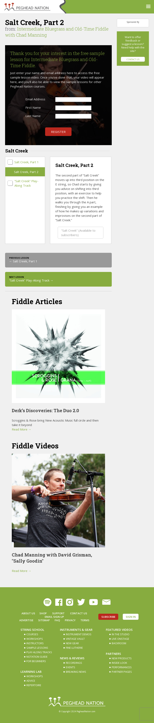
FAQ (57, 620)
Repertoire (33, 685)
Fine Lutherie (74, 648)
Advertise (26, 620)
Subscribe (108, 617)
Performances (122, 667)
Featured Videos (119, 630)
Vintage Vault (75, 639)
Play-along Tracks (39, 652)
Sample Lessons (37, 648)
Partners (113, 654)
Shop (43, 613)
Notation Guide (37, 656)
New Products (122, 658)
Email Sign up (54, 617)
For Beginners (36, 661)
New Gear (72, 643)
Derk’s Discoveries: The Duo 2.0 (45, 410)
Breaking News (76, 672)
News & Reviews (72, 658)
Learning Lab (31, 671)
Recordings (74, 663)
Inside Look (119, 663)
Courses (32, 634)
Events (70, 667)
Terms (84, 620)
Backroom (119, 643)
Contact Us (132, 59)
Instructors (35, 643)
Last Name (33, 116)
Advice (30, 680)
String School (32, 630)
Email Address (35, 99)
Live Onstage (120, 639)
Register (58, 132)
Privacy (70, 620)
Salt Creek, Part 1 (26, 162)
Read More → (21, 429)
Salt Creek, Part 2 (26, 172)
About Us (28, 613)
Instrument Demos (78, 634)
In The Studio (120, 634)
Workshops (34, 639)
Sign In (131, 617)
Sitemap (44, 620)
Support (58, 613)
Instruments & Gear (76, 630)
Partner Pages (122, 672)
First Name (33, 107)
